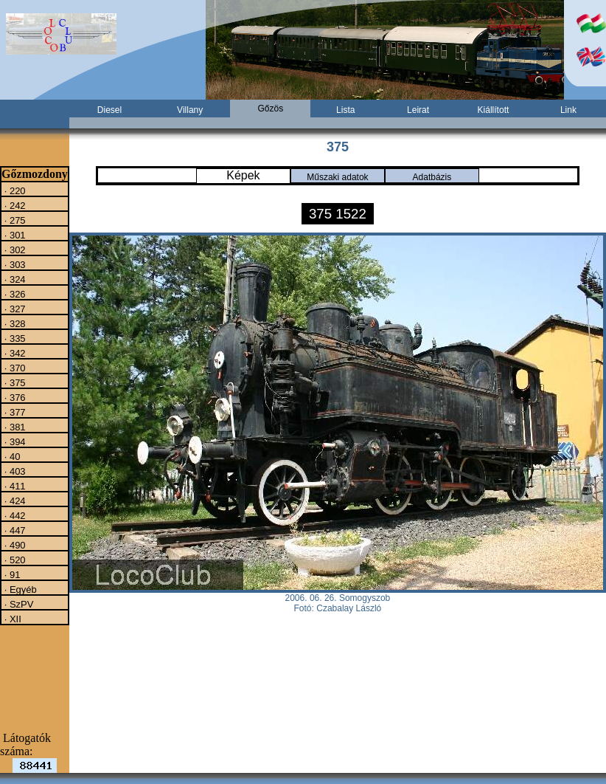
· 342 (13, 353)
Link (568, 110)
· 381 (13, 427)
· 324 (13, 279)
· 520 (13, 559)
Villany (190, 110)
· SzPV (17, 604)
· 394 (13, 441)
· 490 (13, 545)
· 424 (13, 500)
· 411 (13, 486)
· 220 (13, 190)
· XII (11, 618)
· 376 (13, 397)
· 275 (13, 220)
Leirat (418, 110)
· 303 (13, 264)
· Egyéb (19, 589)
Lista (345, 110)
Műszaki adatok (337, 177)
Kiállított (493, 110)
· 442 (13, 515)
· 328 (13, 323)
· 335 (13, 338)
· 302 (13, 249)
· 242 (13, 205)
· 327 (13, 308)
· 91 (10, 574)
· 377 (13, 412)
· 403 (13, 471)
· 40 (10, 456)
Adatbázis (432, 177)
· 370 (13, 367)
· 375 (13, 382)
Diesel (109, 110)
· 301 (13, 235)
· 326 (13, 294)
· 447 (13, 530)
